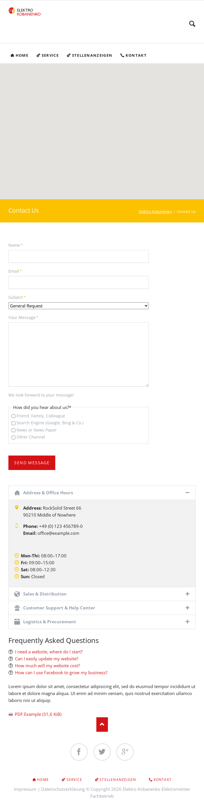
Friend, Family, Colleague (40, 416)
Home (43, 779)
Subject (17, 297)
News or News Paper (36, 430)
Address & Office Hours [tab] (48, 492)
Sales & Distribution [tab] (45, 594)
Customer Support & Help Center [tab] (59, 608)
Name (17, 245)
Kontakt (163, 779)
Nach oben (102, 725)
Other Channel (30, 437)
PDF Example (38, 714)
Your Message (23, 317)
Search (192, 23)
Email (17, 271)
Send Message (31, 463)
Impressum (25, 789)
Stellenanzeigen (118, 779)
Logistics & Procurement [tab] (49, 622)
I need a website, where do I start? (48, 652)
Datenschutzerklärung (63, 789)
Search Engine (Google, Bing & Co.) (49, 423)
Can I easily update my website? (46, 659)
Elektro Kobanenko (155, 211)
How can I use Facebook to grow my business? (61, 673)
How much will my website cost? (47, 666)
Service (74, 779)
